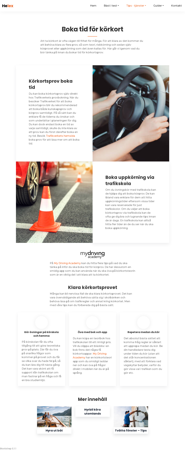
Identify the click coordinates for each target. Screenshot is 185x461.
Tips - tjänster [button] (135, 5)
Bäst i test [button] (110, 5)
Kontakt (176, 5)
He (7, 6)
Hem (93, 5)
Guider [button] (157, 5)
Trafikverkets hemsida (60, 135)
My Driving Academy (67, 263)
